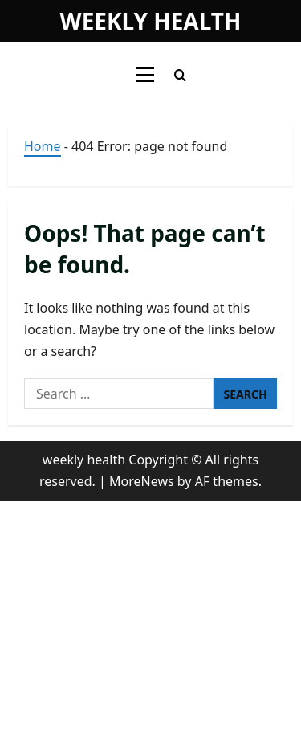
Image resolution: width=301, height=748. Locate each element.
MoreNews (141, 481)
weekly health (151, 21)
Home (42, 146)
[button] (145, 75)
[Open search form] (180, 75)
